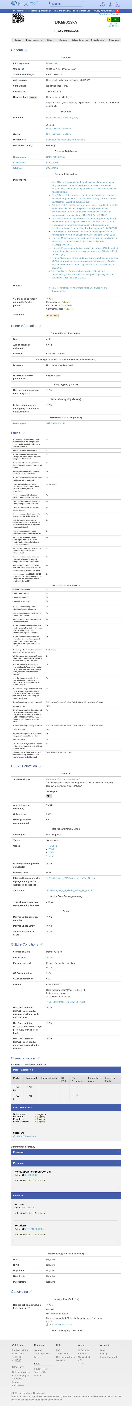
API (80, 1360)
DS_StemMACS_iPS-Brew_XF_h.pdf (66, 1002)
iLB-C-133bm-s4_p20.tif (60, 1325)
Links (36, 1357)
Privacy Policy (100, 11)
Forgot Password (108, 1357)
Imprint (37, 1376)
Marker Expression (23, 1070)
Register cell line (20, 1351)
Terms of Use (40, 1372)
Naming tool (84, 1357)
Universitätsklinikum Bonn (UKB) (62, 118)
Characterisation (98, 40)
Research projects (21, 1376)
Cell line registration (65, 1357)
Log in (103, 1351)
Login (117, 4)
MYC (50, 856)
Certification (62, 1354)
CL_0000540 (30, 1208)
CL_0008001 (30, 1175)
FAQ (58, 1351)
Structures (83, 1354)
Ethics (50, 40)
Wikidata (17, 168)
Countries (17, 1379)
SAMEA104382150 (55, 157)
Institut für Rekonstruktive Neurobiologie (65, 140)
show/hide (33, 97)
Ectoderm (18, 1196)
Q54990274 (52, 168)
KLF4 (51, 853)
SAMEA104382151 (55, 423)
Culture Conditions (80, 40)
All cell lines (18, 1354)
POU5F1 (52, 846)
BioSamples (19, 157)
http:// (49, 1321)
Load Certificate (114, 24)
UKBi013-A (51, 63)
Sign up (104, 1354)
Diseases (16, 1382)
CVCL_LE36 (52, 163)
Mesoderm (18, 1163)
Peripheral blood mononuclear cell (63, 779)
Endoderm (18, 1152)
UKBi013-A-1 (52, 316)
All (16, 1357)
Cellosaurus (19, 163)
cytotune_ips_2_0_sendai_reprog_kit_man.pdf (71, 891)
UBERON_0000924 (34, 1229)
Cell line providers (21, 1372)
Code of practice (42, 1354)
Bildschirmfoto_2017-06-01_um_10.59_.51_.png (72, 878)
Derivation (64, 40)
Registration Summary (109, 14)
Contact (82, 1364)
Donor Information (34, 40)
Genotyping (114, 40)
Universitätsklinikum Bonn (58, 129)
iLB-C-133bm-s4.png (25, 1136)
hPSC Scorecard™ (23, 1108)
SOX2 (51, 849)
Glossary (60, 1360)
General (18, 40)
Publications (18, 1385)
